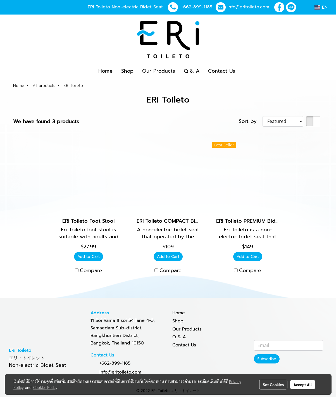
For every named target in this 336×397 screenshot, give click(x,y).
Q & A (191, 71)
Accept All (303, 384)
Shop (127, 71)
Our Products (158, 71)
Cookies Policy (45, 387)
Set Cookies (273, 384)
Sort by (251, 121)
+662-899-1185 (196, 7)
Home (105, 71)
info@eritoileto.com (248, 7)
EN (321, 7)
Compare (91, 270)
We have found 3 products (46, 121)
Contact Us (221, 71)
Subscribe (266, 359)
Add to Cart (88, 257)
